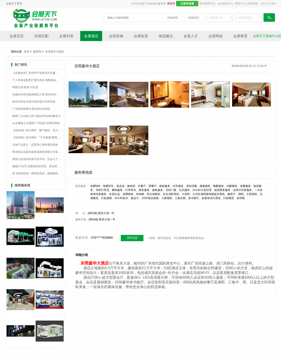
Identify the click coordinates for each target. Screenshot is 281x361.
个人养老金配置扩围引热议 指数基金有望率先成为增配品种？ (36, 80)
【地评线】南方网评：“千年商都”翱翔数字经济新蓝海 (36, 137)
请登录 (171, 3)
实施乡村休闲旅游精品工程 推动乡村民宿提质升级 (36, 94)
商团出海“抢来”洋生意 (25, 87)
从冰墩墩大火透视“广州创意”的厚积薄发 (36, 123)
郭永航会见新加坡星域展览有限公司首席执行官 (36, 151)
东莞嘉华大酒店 (54, 51)
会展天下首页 (14, 3)
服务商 (37, 51)
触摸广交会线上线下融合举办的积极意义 (36, 116)
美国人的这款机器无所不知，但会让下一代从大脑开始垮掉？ (36, 159)
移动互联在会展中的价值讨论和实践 (33, 101)
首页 (26, 51)
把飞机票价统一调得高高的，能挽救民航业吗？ (36, 173)
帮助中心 (240, 3)
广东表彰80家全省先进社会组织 (31, 108)
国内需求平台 (207, 3)
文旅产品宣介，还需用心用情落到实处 (35, 144)
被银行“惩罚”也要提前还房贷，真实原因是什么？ (36, 166)
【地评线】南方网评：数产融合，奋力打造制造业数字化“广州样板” (36, 130)
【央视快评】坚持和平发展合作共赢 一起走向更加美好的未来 (36, 72)
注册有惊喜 (187, 3)
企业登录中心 (225, 3)
